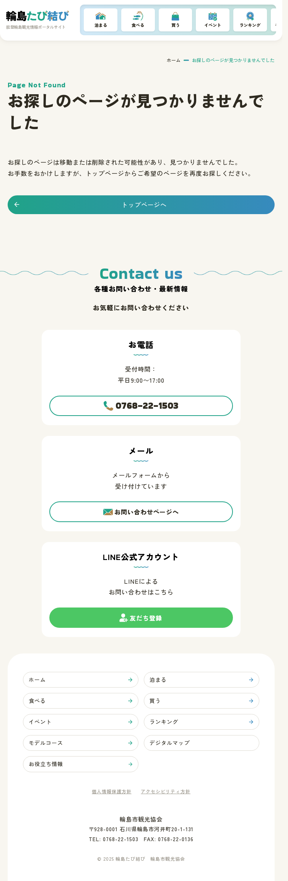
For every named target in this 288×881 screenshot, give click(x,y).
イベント (212, 25)
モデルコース (47, 741)
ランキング (250, 25)
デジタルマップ (171, 741)
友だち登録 (146, 616)
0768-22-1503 (147, 398)
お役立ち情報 (47, 764)
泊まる (100, 25)
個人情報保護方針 (112, 791)
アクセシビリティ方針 (165, 791)
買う (175, 25)
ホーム (174, 61)
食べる (138, 25)
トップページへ (144, 205)
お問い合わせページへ (146, 506)
